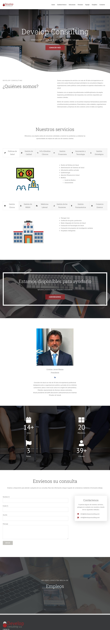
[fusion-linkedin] (55, 377)
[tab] (11, 152)
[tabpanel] (55, 179)
